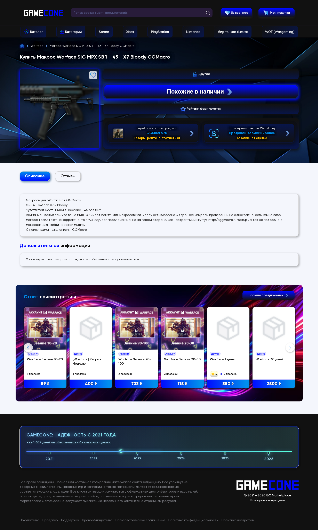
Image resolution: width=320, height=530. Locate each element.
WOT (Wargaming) (279, 32)
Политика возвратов (238, 520)
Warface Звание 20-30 (182, 359)
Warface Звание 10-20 (45, 359)
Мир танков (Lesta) (232, 32)
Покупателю (29, 520)
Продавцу (50, 520)
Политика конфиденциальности (193, 520)
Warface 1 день (222, 359)
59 (45, 384)
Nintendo (193, 32)
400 (91, 384)
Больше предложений (268, 295)
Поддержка (70, 520)
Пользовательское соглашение (140, 520)
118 (182, 384)
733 (136, 384)
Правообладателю (97, 520)
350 (228, 384)
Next (290, 347)
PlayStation (160, 32)
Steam (104, 32)
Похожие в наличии (200, 91)
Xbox (130, 32)
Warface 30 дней (269, 359)
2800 (274, 384)
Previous (28, 347)
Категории (73, 32)
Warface (37, 45)
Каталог (36, 32)
